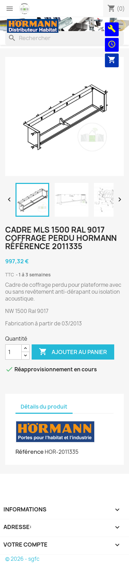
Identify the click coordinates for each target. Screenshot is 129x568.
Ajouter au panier (73, 351)
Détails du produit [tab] (44, 406)
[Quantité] (13, 352)
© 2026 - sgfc (22, 558)
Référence (29, 451)
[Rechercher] (64, 38)
